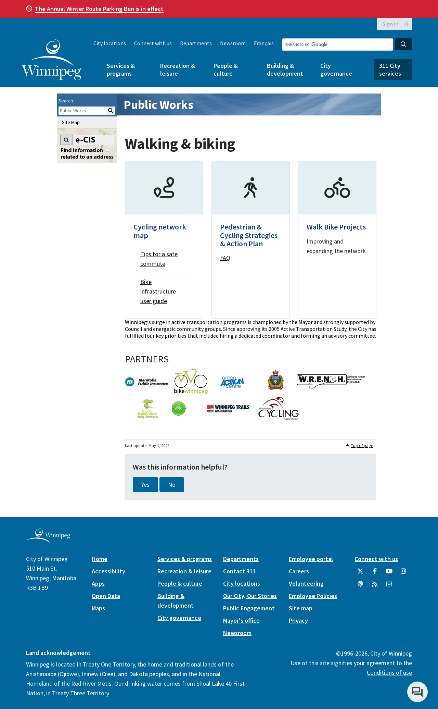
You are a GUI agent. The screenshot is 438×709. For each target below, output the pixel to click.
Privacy (298, 620)
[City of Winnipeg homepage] (48, 541)
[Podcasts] (360, 587)
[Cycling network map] (164, 239)
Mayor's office (241, 620)
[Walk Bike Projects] (337, 239)
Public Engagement (249, 608)
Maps (98, 608)
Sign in (390, 24)
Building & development (285, 69)
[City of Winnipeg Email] (389, 587)
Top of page (362, 445)
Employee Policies (313, 596)
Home (99, 559)
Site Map (71, 122)
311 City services (390, 69)
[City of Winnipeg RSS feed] (375, 587)
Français (264, 43)
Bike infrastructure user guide (158, 291)
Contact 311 (239, 571)
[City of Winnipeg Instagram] (403, 574)
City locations (109, 43)
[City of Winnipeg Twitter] (360, 574)
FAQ (225, 258)
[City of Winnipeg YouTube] (389, 574)
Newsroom (233, 43)
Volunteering (306, 583)
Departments (196, 43)
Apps (98, 583)
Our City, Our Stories (250, 596)
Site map (300, 608)
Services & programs (121, 69)
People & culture (226, 69)
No (172, 484)
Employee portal (311, 559)
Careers (299, 571)
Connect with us (153, 43)
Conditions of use (389, 672)
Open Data (106, 596)
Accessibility (108, 571)
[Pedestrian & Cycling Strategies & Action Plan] (250, 239)
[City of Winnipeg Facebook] (375, 574)
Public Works (158, 104)
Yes (145, 484)
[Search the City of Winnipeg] (337, 44)
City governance (336, 69)
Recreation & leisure (177, 69)
